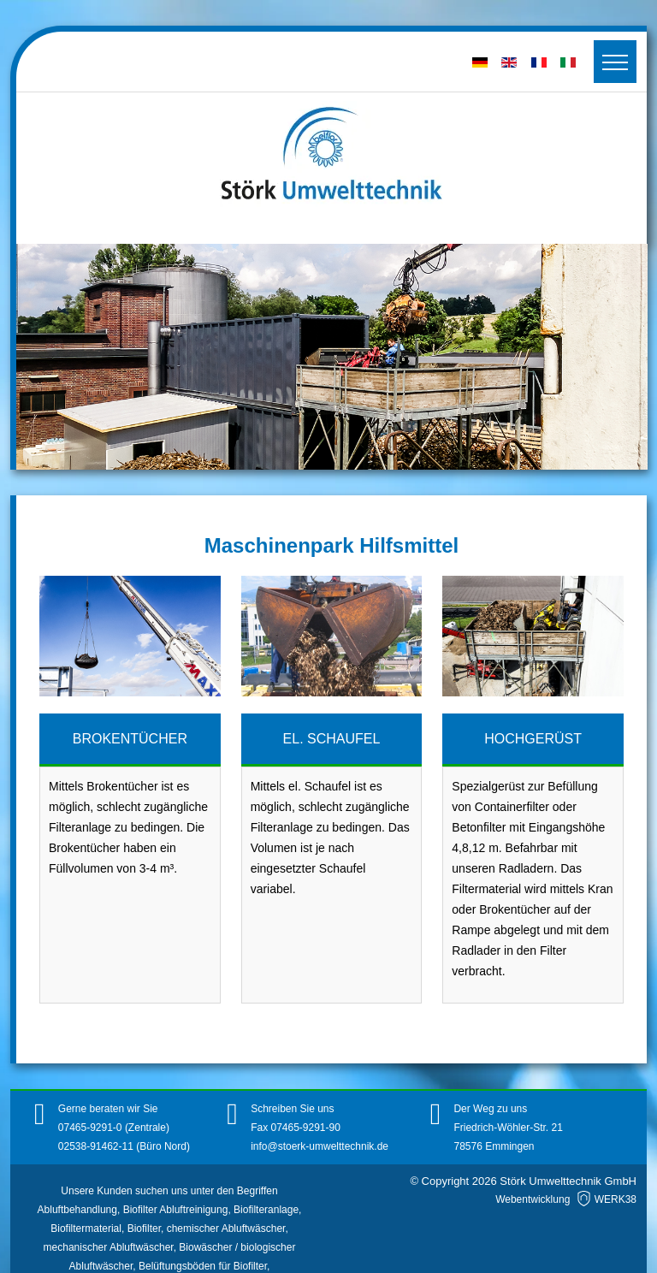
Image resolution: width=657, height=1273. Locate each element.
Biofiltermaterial (85, 1229)
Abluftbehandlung (77, 1210)
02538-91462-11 (95, 1146)
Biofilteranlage (266, 1210)
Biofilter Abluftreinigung (175, 1210)
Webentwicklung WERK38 (565, 1199)
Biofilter (144, 1229)
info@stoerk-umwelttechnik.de (319, 1146)
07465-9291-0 (91, 1128)
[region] (332, 357)
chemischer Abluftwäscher (226, 1229)
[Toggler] (615, 61)
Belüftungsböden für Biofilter (203, 1266)
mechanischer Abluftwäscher (109, 1247)
